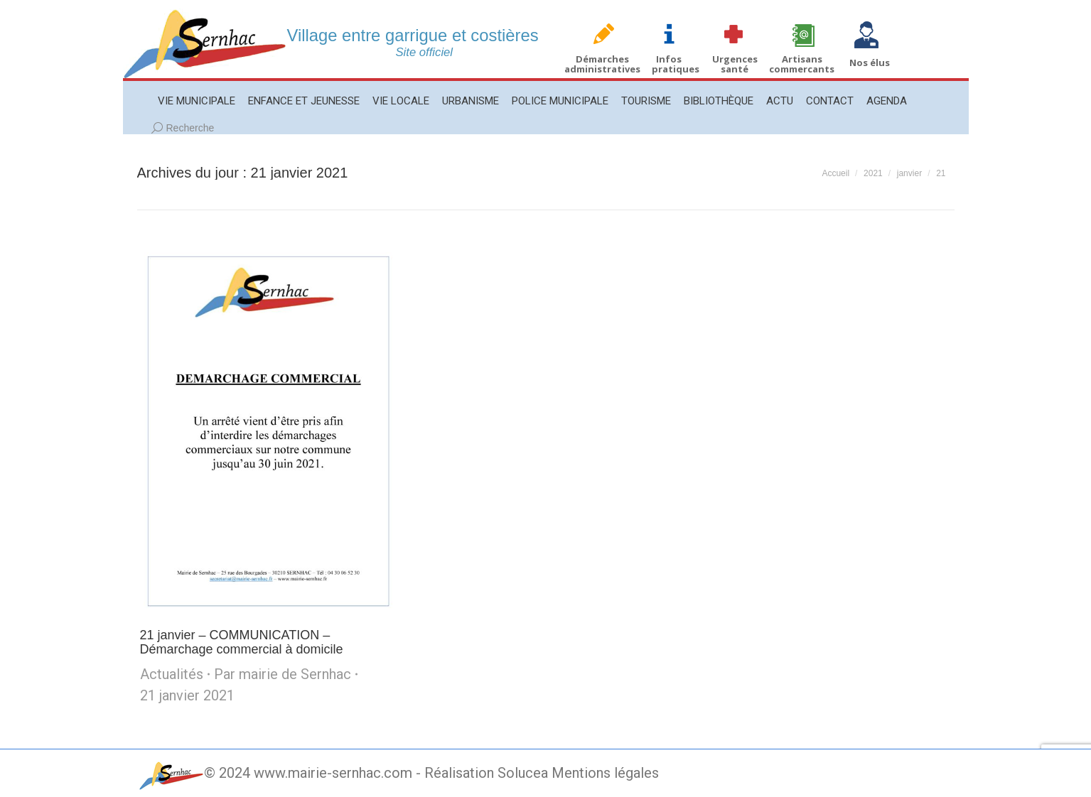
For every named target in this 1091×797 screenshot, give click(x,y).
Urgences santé (735, 64)
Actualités (171, 674)
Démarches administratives (602, 64)
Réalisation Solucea (486, 772)
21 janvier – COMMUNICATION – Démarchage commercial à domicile (241, 642)
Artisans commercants (801, 64)
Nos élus (869, 62)
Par (282, 674)
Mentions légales (605, 772)
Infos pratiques (675, 64)
